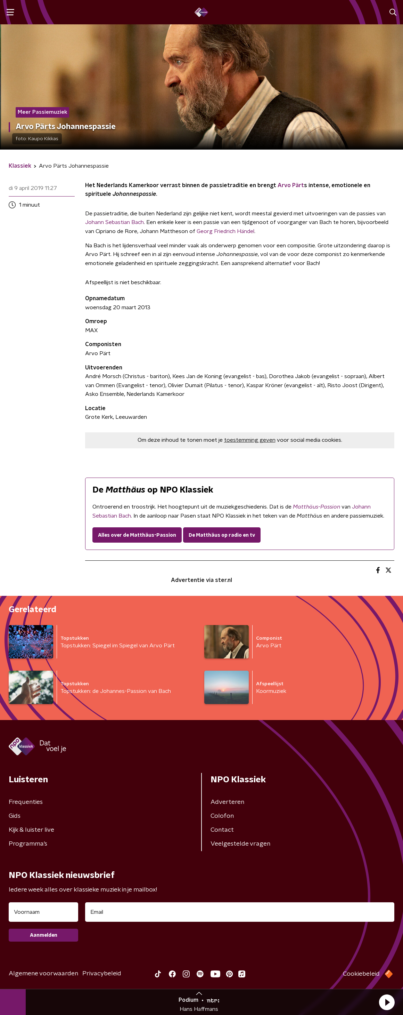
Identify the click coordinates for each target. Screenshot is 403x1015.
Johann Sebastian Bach (114, 222)
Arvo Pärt (291, 185)
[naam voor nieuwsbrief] (43, 912)
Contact (222, 830)
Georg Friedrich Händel (225, 231)
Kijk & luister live (31, 830)
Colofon (222, 816)
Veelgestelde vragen (240, 844)
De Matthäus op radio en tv (222, 535)
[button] (387, 1002)
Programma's (28, 844)
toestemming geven (249, 440)
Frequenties (26, 802)
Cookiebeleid (361, 974)
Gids (14, 816)
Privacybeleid (101, 973)
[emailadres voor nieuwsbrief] (239, 912)
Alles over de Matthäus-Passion (137, 535)
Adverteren (227, 802)
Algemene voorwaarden (43, 973)
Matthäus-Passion (316, 507)
